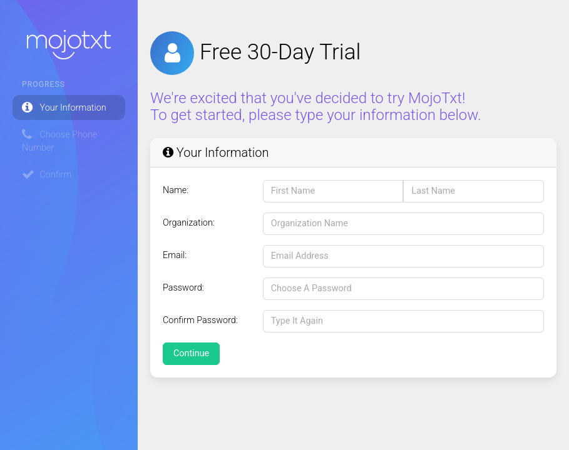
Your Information (64, 107)
